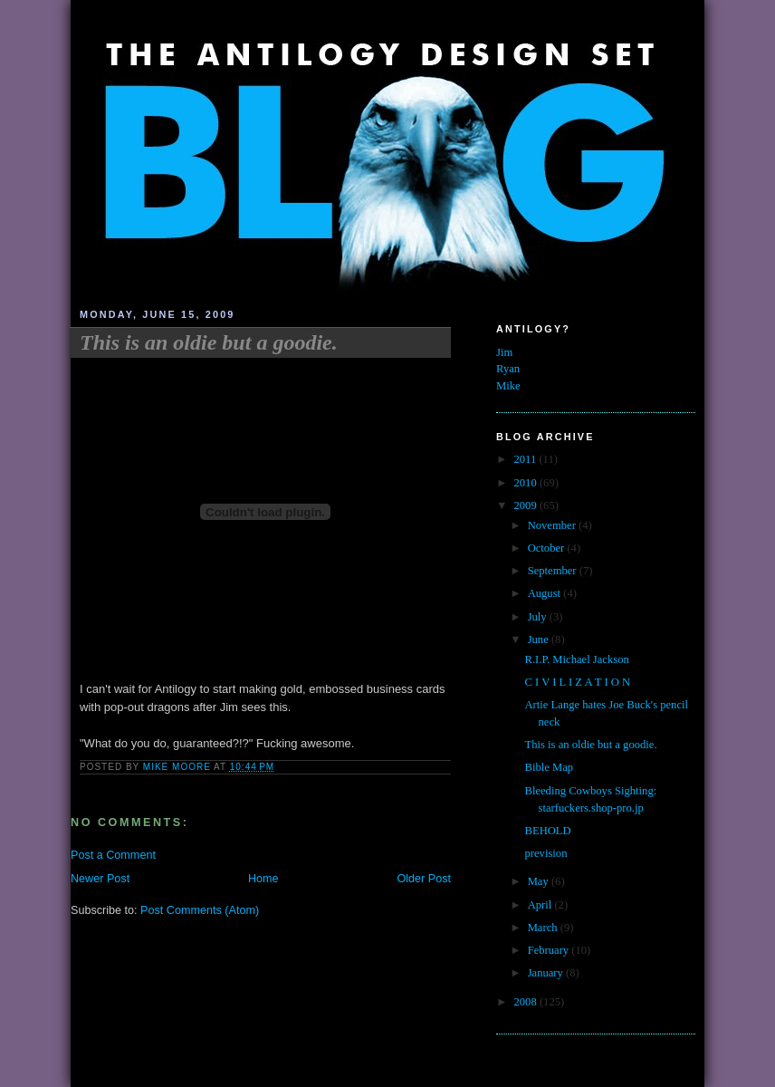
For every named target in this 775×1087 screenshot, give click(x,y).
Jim (504, 352)
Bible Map (549, 767)
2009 (527, 505)
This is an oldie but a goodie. (591, 744)
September (553, 570)
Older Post (424, 878)
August (546, 593)
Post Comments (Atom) (199, 910)
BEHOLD (548, 830)
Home (263, 878)
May (539, 881)
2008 (527, 1002)
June (539, 639)
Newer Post (100, 878)
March (544, 927)
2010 (527, 482)
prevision (546, 853)
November (553, 525)
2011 (527, 459)
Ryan (508, 368)
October (548, 548)
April (541, 905)
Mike (508, 386)
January (547, 973)
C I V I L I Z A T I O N (578, 682)
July (539, 617)
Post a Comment (113, 855)
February (550, 950)
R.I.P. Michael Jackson (577, 659)
